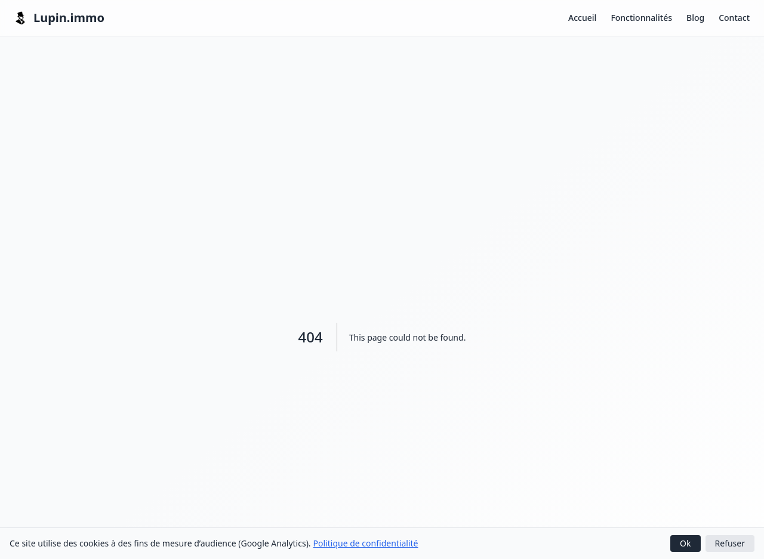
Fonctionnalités (641, 17)
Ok (685, 543)
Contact (734, 17)
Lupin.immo (59, 18)
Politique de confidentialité (365, 543)
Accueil (582, 17)
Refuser (730, 543)
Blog (695, 17)
